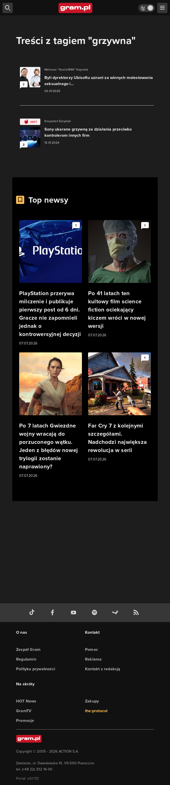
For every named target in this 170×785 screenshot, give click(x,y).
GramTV (23, 711)
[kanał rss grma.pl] (137, 612)
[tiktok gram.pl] (33, 612)
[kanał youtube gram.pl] (74, 612)
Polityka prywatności (35, 669)
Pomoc (91, 649)
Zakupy (92, 701)
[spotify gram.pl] (95, 612)
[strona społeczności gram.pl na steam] (116, 612)
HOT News (26, 701)
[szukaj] (8, 8)
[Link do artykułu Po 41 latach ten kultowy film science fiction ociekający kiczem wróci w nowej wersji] (119, 279)
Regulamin (26, 659)
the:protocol (96, 711)
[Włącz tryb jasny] (146, 8)
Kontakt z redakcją (102, 669)
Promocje (25, 720)
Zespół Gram (28, 649)
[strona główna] (75, 8)
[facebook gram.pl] (54, 612)
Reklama (93, 659)
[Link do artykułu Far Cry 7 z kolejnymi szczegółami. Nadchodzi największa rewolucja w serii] (119, 407)
